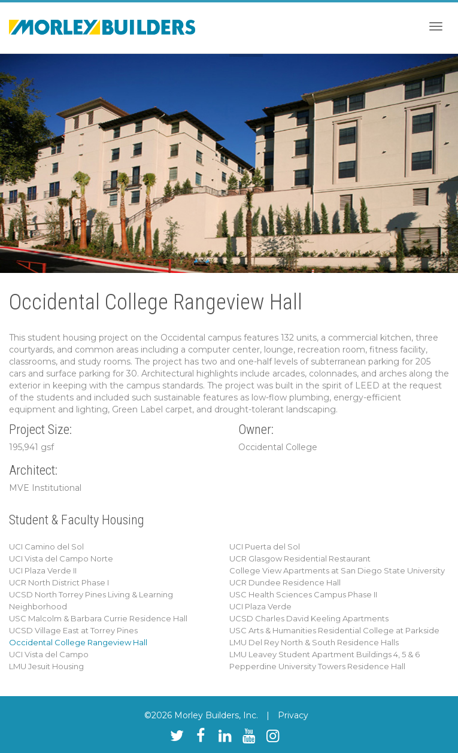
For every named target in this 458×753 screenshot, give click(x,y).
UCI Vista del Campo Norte (61, 558)
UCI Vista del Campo (49, 654)
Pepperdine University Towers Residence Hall (317, 666)
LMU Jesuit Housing (46, 666)
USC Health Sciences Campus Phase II (303, 594)
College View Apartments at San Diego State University (337, 570)
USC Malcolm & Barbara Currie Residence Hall (98, 618)
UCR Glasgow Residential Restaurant (300, 558)
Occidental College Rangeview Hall (78, 642)
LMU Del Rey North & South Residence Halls (314, 642)
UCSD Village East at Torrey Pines (73, 630)
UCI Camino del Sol (46, 546)
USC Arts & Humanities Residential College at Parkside (334, 630)
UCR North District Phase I (59, 582)
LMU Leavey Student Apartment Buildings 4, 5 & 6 (324, 654)
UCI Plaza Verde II (43, 570)
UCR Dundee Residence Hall (285, 582)
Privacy (293, 715)
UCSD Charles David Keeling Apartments (309, 618)
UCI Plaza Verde (260, 606)
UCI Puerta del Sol (264, 546)
